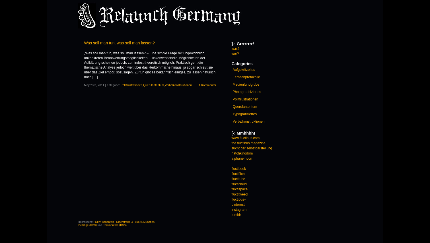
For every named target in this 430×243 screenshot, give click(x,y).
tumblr (236, 215)
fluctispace (240, 189)
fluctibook (239, 169)
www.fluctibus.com (246, 138)
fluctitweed (240, 194)
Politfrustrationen (131, 85)
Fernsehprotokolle (246, 77)
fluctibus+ (239, 199)
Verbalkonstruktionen (178, 85)
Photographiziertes (247, 92)
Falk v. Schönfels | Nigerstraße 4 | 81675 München (124, 221)
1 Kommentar (207, 85)
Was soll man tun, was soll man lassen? (119, 43)
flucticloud (239, 184)
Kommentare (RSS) (115, 224)
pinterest (238, 205)
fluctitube (238, 179)
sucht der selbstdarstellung (252, 148)
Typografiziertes (245, 114)
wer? (235, 54)
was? (236, 49)
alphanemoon (242, 158)
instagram (239, 210)
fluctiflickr (239, 174)
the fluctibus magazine (249, 143)
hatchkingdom (242, 153)
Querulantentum (153, 85)
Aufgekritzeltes (244, 70)
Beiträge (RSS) (88, 224)
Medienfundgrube (246, 85)
